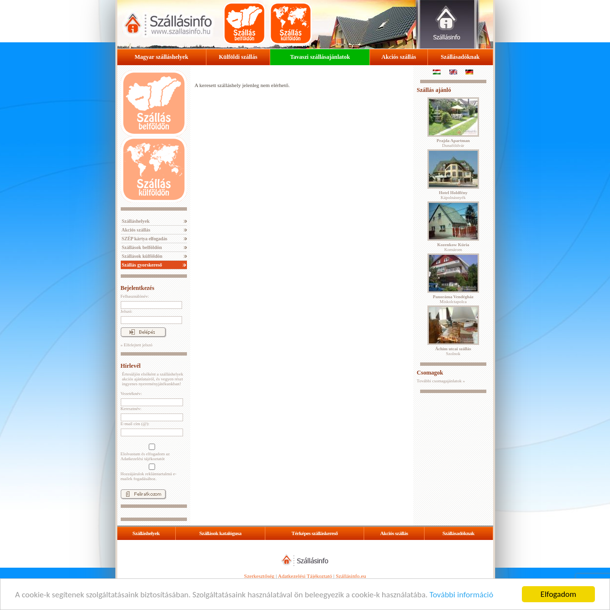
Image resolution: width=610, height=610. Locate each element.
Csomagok (430, 372)
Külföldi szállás (238, 57)
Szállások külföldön (142, 256)
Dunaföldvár (453, 143)
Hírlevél (131, 365)
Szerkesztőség (259, 576)
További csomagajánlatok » (441, 380)
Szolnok (453, 351)
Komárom (453, 247)
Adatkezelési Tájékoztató (305, 576)
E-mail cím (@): (135, 423)
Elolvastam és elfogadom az (151, 452)
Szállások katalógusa (220, 533)
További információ (461, 595)
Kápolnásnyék (453, 195)
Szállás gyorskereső (141, 265)
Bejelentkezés (137, 288)
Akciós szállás (399, 57)
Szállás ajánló (434, 90)
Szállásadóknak (460, 57)
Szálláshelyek (135, 221)
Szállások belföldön (141, 247)
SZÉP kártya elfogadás (144, 238)
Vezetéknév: (131, 393)
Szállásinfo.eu (351, 576)
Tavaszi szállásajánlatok (320, 57)
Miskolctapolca (453, 299)
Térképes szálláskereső (315, 533)
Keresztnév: (131, 408)
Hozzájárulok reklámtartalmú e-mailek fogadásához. (151, 472)
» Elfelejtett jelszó (136, 344)
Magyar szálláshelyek (161, 57)
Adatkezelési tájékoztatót (143, 458)
